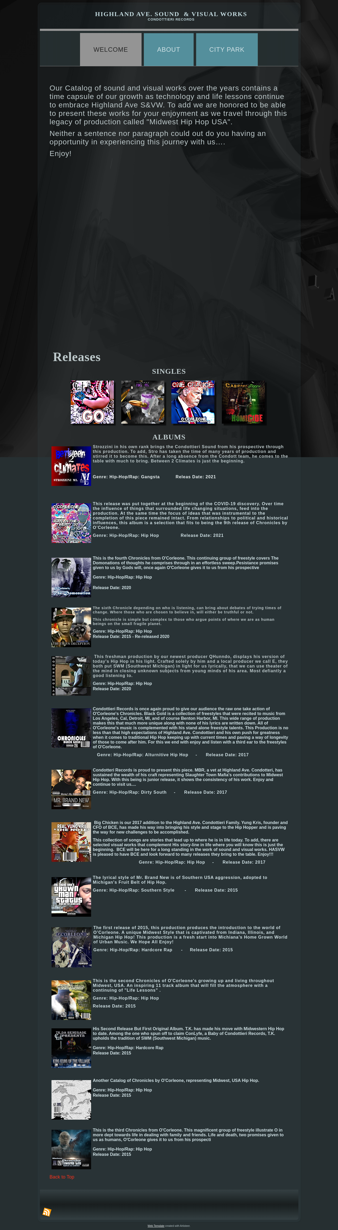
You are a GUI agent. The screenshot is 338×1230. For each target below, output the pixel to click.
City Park (227, 49)
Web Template (156, 1225)
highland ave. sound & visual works (171, 14)
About (168, 49)
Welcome (110, 49)
